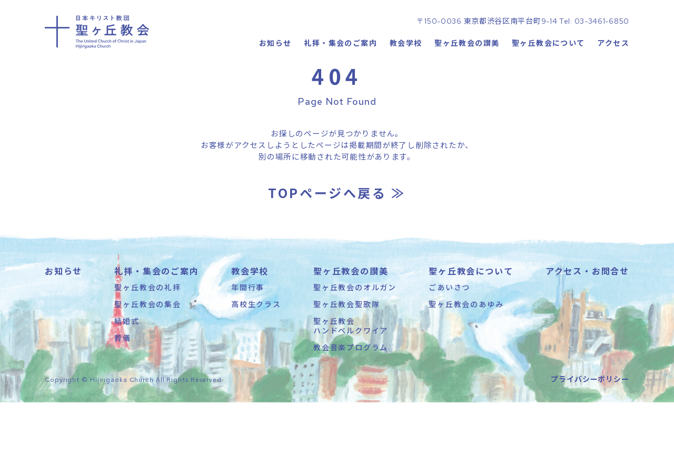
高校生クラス (256, 354)
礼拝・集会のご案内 (340, 76)
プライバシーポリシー (590, 429)
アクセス (613, 76)
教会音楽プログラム (350, 398)
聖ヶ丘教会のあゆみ (466, 354)
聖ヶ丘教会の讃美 (466, 76)
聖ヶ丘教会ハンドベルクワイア (350, 376)
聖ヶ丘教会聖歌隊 (346, 354)
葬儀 (122, 388)
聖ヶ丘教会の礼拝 (147, 337)
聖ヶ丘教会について (548, 76)
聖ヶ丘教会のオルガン (355, 337)
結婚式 (126, 371)
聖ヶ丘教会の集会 (147, 354)
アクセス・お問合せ (587, 321)
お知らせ (275, 76)
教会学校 (405, 76)
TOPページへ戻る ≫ (337, 243)
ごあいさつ (449, 337)
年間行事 (247, 337)
